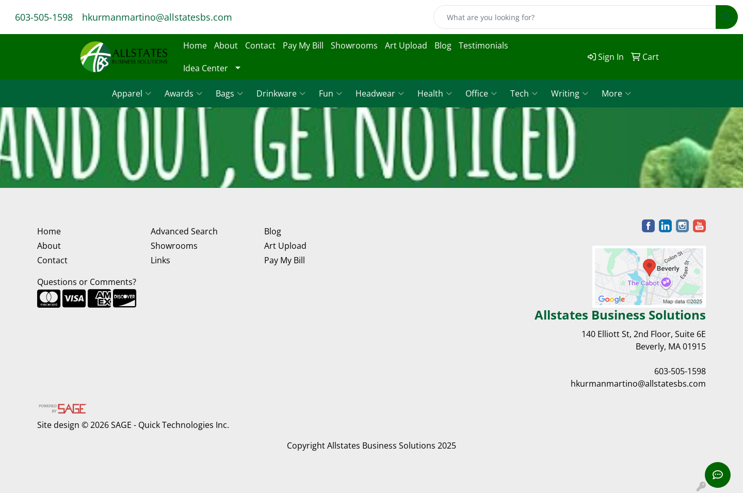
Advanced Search (184, 231)
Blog (442, 45)
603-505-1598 (44, 17)
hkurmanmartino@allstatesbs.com (157, 17)
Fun (330, 93)
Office (481, 93)
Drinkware (280, 93)
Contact (260, 45)
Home (195, 45)
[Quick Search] (574, 17)
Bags (229, 93)
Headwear (380, 93)
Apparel (131, 93)
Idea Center (205, 68)
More (616, 93)
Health (434, 93)
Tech (524, 93)
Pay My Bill (303, 45)
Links (160, 260)
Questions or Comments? (86, 282)
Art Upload (406, 45)
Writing (569, 93)
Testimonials (483, 45)
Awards (183, 93)
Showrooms (354, 45)
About (226, 45)
